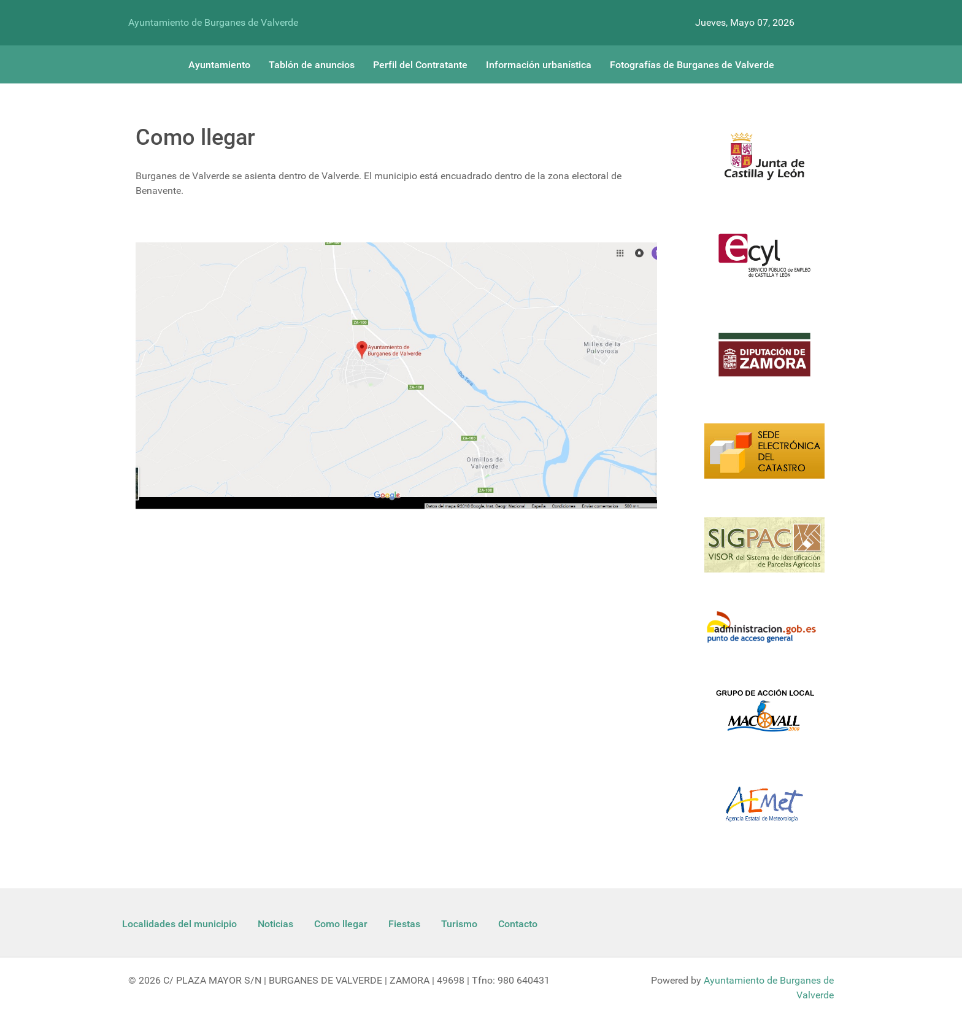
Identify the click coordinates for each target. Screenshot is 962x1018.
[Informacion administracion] (764, 635)
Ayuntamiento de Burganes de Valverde (213, 22)
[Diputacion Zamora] (764, 362)
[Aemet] (764, 811)
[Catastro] (764, 458)
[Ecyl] (764, 262)
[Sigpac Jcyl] (764, 553)
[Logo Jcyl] (764, 163)
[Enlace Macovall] (764, 718)
